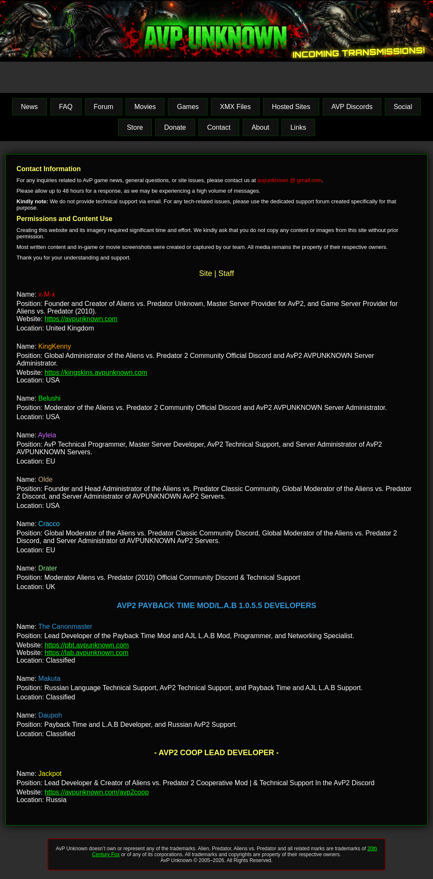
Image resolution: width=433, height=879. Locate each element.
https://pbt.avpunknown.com (86, 645)
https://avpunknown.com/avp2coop (96, 792)
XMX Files (235, 106)
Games (188, 106)
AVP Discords (352, 106)
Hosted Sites (291, 106)
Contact (218, 127)
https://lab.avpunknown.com (86, 652)
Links (298, 127)
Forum (103, 106)
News (29, 106)
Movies (145, 106)
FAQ (66, 106)
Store (135, 127)
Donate (175, 127)
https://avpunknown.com (81, 318)
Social (403, 106)
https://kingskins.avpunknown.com (95, 372)
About (260, 127)
